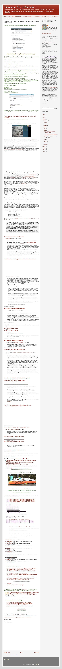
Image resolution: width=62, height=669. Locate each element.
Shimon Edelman (9, 543)
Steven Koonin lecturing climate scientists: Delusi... (49, 132)
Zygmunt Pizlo (9, 559)
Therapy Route (12, 381)
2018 (44, 149)
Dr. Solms (13, 172)
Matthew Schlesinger (10, 561)
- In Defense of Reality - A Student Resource (21, 578)
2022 (44, 117)
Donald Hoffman (25, 615)
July (45, 127)
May (45, 130)
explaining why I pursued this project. (15, 585)
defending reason (16, 615)
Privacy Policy (6, 659)
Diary (21, 615)
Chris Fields (8, 548)
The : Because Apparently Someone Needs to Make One (22, 570)
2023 (44, 116)
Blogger (37, 664)
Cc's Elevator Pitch (45, 16)
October (45, 122)
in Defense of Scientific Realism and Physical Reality (22, 571)
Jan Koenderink (9, 551)
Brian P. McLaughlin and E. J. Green (12, 557)
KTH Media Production (13, 406)
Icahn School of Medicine (18, 342)
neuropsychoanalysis (32, 174)
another (30, 177)
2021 (44, 119)
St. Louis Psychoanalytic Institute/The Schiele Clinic (23, 352)
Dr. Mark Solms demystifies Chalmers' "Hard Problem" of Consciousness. (23, 592)
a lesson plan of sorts (53, 87)
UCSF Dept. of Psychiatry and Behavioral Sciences (16, 333)
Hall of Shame (37, 16)
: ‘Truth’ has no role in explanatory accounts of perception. (22, 568)
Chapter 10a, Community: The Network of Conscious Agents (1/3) (21, 499)
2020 (44, 146)
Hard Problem (20, 192)
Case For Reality (54, 16)
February (46, 142)
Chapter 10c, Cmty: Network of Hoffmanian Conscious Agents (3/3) (22, 501)
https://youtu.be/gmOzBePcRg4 (19, 243)
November (46, 120)
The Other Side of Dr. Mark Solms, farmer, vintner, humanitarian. (21, 593)
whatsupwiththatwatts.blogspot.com (48, 42)
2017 (44, 151)
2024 (44, 114)
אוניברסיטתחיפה (12, 429)
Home (5, 16)
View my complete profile (46, 33)
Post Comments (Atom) (13, 654)
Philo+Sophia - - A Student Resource (19, 579)
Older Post (36, 652)
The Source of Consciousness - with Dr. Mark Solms (13, 149)
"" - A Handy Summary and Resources (18, 573)
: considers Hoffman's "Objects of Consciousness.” (20, 569)
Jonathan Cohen (9, 541)
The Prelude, (22, 497)
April (45, 139)
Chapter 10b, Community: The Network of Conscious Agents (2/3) (21, 500)
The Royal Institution (8, 238)
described (18, 176)
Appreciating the (20, 603)
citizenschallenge (52, 25)
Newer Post (7, 652)
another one (24, 177)
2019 (44, 148)
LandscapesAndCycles (27, 16)
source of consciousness (26, 617)
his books (24, 183)
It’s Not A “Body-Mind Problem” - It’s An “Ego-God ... (50, 137)
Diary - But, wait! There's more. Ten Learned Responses (23, 526)
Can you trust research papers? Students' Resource (22, 576)
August (45, 125)
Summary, (9, 583)
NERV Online (12, 276)
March (45, 141)
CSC (9, 16)
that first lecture (13, 177)
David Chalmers (10, 615)
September (46, 123)
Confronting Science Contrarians (20, 7)
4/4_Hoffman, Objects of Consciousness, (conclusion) (19, 519)
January (45, 144)
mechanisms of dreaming (29, 176)
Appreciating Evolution (16, 16)
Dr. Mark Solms (31, 615)
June (45, 128)
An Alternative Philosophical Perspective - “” (20, 602)
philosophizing (30, 140)
